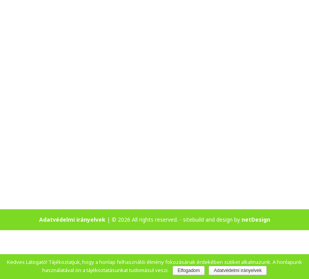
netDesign (256, 219)
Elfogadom (189, 270)
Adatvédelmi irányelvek (72, 219)
